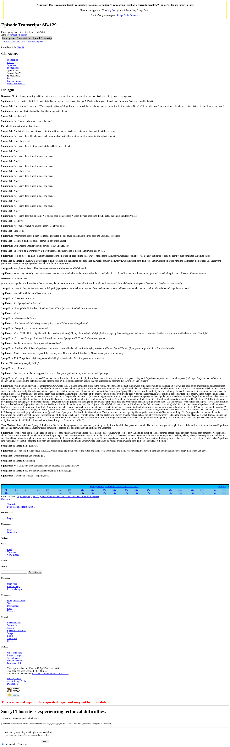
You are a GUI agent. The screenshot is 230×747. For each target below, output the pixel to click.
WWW (23, 744)
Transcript (12, 504)
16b (136, 493)
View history (13, 555)
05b (114, 490)
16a (126, 493)
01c (26, 490)
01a (6, 490)
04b (92, 490)
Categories (6, 499)
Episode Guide (14, 622)
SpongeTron (13, 67)
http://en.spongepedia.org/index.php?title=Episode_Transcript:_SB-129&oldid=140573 (58, 496)
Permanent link (14, 663)
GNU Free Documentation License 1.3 (50, 673)
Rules (9, 608)
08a (170, 490)
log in (111, 10)
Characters (12, 638)
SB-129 (20, 47)
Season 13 (12, 625)
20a (214, 493)
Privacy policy (14, 678)
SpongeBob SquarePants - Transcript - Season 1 (114, 486)
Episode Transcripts (16, 630)
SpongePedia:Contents (127, 15)
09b (202, 490)
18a (170, 493)
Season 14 (12, 628)
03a (60, 490)
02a (38, 490)
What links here (14, 652)
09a (192, 490)
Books (10, 636)
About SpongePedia (16, 681)
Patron (10, 78)
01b (16, 490)
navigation (15, 34)
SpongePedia (10, 744)
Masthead (11, 611)
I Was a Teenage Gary (14, 41)
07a (148, 490)
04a (82, 490)
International (13, 606)
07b (158, 490)
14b (92, 493)
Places (10, 641)
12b (48, 493)
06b (136, 490)
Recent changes (14, 589)
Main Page (12, 584)
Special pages (13, 658)
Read (9, 549)
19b (202, 493)
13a (60, 493)
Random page (13, 586)
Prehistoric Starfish (16, 83)
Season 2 (222, 486)
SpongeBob (12, 60)
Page (9, 529)
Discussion (12, 532)
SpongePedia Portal (16, 600)
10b (224, 490)
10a (214, 490)
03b (70, 490)
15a (104, 493)
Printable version (15, 660)
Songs (10, 633)
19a (192, 493)
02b (48, 490)
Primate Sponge (14, 81)
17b (158, 493)
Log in (10, 518)
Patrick (10, 62)
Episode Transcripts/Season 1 (21, 507)
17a (148, 493)
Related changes (14, 655)
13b (70, 493)
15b (114, 493)
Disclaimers (12, 684)
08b (180, 490)
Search (4, 566)
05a (104, 490)
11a (6, 493)
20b (224, 493)
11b (16, 493)
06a (126, 490)
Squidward (12, 65)
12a (38, 493)
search (24, 34)
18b (180, 493)
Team (9, 603)
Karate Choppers (35, 41)
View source (13, 552)
